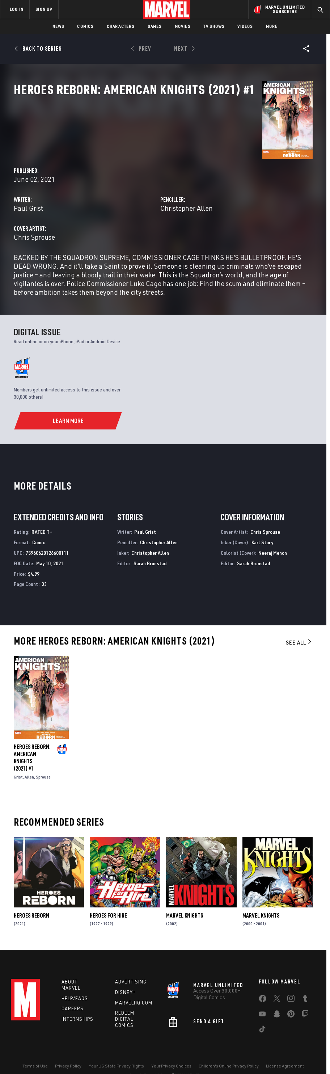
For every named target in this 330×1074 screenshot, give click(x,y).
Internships (77, 1001)
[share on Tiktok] (262, 1012)
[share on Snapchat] (276, 997)
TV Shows (214, 26)
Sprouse (43, 757)
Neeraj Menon (272, 533)
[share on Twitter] (276, 981)
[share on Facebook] (262, 982)
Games (155, 26)
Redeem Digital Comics (124, 1001)
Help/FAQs (75, 980)
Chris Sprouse (129, 200)
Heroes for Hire (108, 895)
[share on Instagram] (291, 981)
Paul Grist (123, 171)
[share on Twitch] (305, 997)
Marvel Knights (184, 895)
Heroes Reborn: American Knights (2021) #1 (32, 737)
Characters (121, 26)
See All (299, 622)
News (58, 26)
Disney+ (125, 974)
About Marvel (71, 967)
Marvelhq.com (133, 984)
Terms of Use (35, 1047)
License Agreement (285, 1047)
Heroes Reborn (31, 895)
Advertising (131, 963)
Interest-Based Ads (145, 1057)
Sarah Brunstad (150, 543)
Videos (245, 26)
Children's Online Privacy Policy (229, 1047)
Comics (85, 26)
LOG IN (17, 9)
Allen (29, 757)
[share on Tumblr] (305, 981)
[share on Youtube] (262, 997)
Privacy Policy (68, 1047)
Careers (73, 991)
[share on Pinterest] (291, 997)
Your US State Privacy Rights (116, 1047)
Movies (182, 26)
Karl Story (262, 522)
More (272, 26)
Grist (18, 757)
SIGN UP (43, 9)
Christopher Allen (234, 171)
